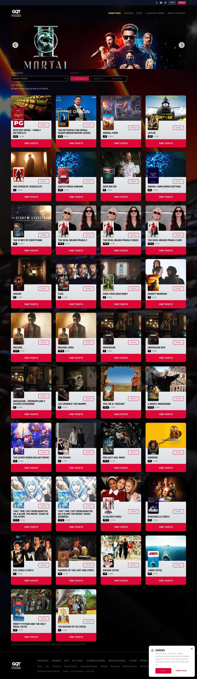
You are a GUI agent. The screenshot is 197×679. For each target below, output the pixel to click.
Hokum (17, 294)
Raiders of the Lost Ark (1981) (76, 570)
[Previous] (15, 45)
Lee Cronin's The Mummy (72, 404)
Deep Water (110, 186)
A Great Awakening (159, 404)
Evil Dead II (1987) (23, 570)
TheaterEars (115, 666)
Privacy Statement (77, 671)
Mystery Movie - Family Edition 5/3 (27, 131)
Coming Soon (117, 78)
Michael (18, 347)
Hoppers (153, 457)
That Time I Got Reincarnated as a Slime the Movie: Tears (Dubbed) (75, 513)
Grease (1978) (111, 570)
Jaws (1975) (155, 570)
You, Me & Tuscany (114, 404)
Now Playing (80, 78)
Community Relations (88, 666)
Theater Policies (70, 666)
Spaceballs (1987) (159, 516)
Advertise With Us (130, 666)
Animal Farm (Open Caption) (164, 186)
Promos (144, 660)
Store (139, 13)
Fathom (133, 660)
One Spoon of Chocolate (27, 186)
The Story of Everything (27, 240)
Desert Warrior (157, 294)
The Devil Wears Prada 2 (72, 240)
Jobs (47, 666)
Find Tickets (31, 143)
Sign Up (182, 3)
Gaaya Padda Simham (70, 186)
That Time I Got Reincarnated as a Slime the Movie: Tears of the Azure (31, 513)
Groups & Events (176, 13)
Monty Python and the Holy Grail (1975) (29, 625)
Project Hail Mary (114, 457)
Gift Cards (77, 660)
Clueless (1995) (112, 516)
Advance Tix (98, 78)
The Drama (64, 457)
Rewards (128, 13)
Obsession (109, 347)
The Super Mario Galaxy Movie (31, 457)
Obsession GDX (156, 347)
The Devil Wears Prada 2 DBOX (120, 240)
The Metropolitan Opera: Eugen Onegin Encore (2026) (74, 131)
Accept (163, 671)
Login (172, 3)
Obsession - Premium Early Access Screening (29, 402)
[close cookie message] (191, 648)
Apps (66, 660)
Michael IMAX (66, 347)
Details (44, 125)
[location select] (39, 78)
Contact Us (56, 666)
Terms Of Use (90, 671)
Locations (17, 73)
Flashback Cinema (155, 13)
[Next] (182, 45)
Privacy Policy (181, 671)
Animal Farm (110, 133)
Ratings (65, 671)
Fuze (60, 294)
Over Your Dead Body (115, 294)
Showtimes (114, 13)
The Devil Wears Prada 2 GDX (165, 240)
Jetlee (152, 133)
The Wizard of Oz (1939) (72, 626)
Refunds (104, 666)
